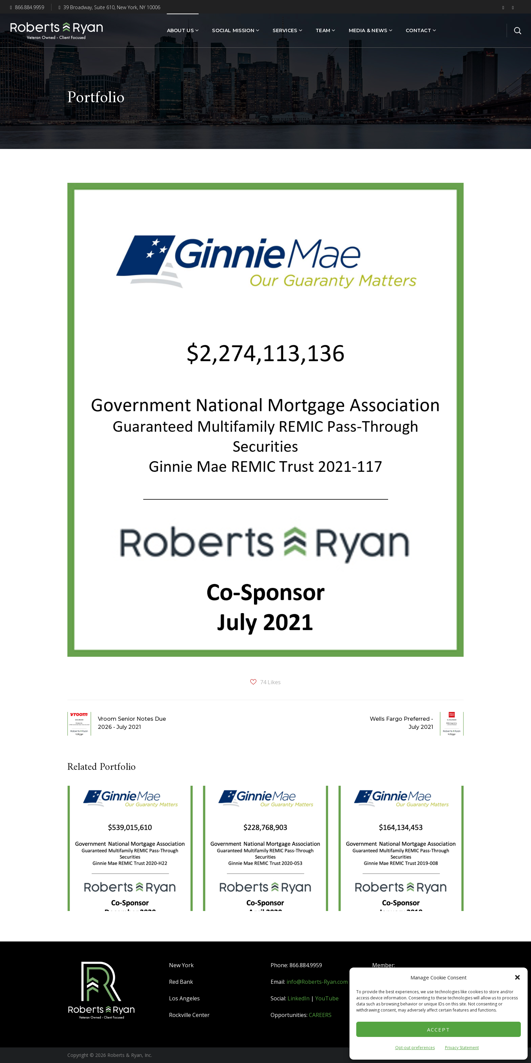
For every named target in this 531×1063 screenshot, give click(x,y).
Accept (438, 1029)
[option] (130, 853)
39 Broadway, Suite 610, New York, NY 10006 (109, 7)
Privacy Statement (462, 1047)
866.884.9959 (27, 7)
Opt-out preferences (415, 1047)
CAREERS (320, 1015)
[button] (517, 977)
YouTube (327, 998)
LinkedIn (299, 998)
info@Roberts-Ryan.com (317, 981)
